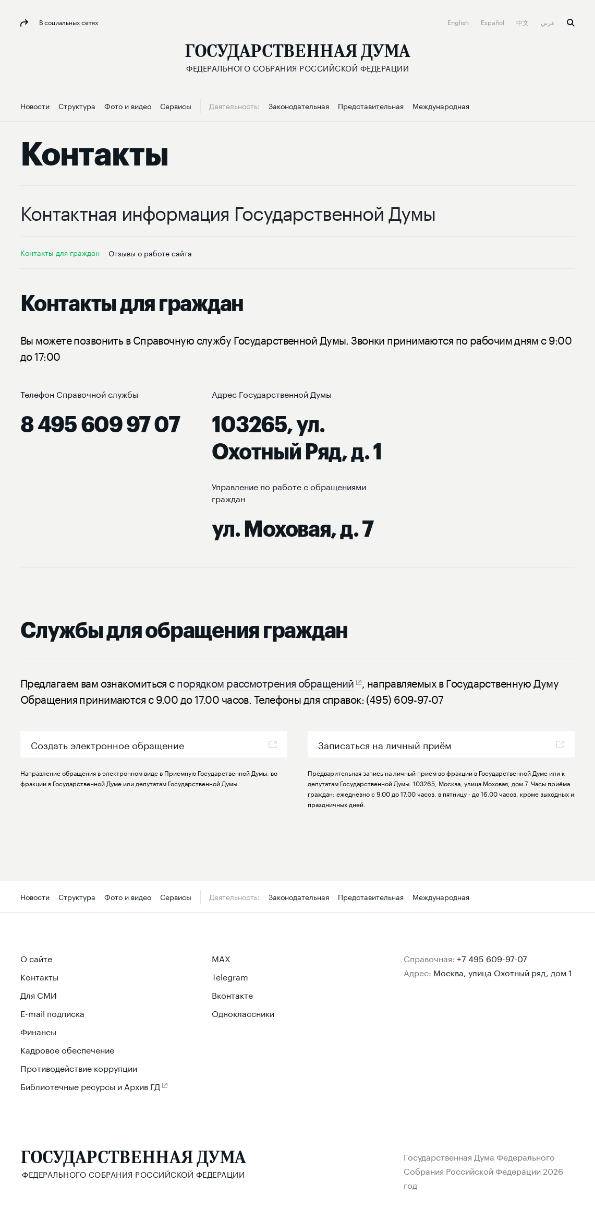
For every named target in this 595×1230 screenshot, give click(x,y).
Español (493, 22)
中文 (523, 22)
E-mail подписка (52, 1012)
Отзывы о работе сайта (150, 252)
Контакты (39, 976)
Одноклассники (243, 1012)
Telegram (230, 976)
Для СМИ (38, 994)
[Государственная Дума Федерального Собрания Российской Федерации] (297, 58)
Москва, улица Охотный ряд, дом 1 (502, 971)
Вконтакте (232, 994)
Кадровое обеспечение (67, 1049)
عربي (548, 22)
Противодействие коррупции (78, 1067)
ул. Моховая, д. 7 (292, 529)
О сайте (36, 957)
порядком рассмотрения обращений (265, 681)
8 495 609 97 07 (99, 425)
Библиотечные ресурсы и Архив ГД (90, 1085)
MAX (221, 957)
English (458, 22)
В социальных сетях (68, 22)
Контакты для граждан (60, 252)
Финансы (38, 1030)
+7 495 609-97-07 (492, 957)
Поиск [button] (571, 23)
